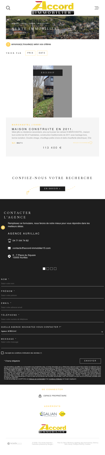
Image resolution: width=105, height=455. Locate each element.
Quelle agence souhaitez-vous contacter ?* (31, 327)
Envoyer (90, 361)
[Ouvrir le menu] (97, 8)
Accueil (15, 23)
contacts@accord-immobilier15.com (32, 248)
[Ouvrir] (8, 8)
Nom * (5, 279)
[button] (44, 268)
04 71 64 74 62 (21, 240)
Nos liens (68, 444)
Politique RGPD (78, 444)
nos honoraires (86, 443)
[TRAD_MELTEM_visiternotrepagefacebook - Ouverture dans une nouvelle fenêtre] (3, 227)
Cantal (32, 23)
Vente (24, 23)
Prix (30, 53)
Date (42, 53)
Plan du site (61, 443)
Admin (95, 443)
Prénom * (8, 291)
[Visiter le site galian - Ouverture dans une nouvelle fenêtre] (48, 414)
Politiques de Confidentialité (37, 379)
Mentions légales (73, 443)
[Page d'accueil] (52, 8)
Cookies (87, 444)
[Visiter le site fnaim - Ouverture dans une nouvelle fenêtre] (62, 413)
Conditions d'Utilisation (55, 379)
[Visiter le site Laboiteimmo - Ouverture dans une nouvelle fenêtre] (14, 443)
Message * (9, 339)
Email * (6, 303)
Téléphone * (10, 315)
